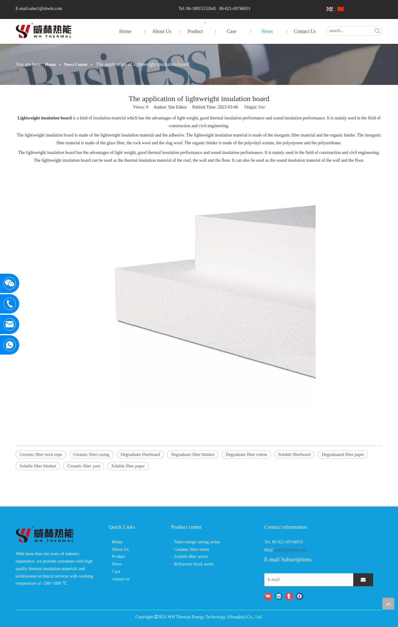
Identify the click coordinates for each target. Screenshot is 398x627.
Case (116, 571)
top (388, 604)
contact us (120, 579)
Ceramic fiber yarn (83, 466)
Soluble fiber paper (128, 466)
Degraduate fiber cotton (246, 454)
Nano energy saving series (197, 542)
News (117, 564)
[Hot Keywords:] (377, 30)
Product (119, 556)
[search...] (350, 30)
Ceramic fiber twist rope (41, 454)
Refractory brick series (194, 564)
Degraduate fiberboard (140, 454)
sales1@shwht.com (45, 8)
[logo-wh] (45, 535)
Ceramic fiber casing (91, 454)
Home (117, 542)
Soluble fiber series (191, 556)
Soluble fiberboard (294, 454)
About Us (120, 549)
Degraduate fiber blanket (192, 454)
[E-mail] (291, 580)
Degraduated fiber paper (343, 454)
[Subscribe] (363, 579)
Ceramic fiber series (191, 549)
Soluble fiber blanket (38, 466)
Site (261, 107)
